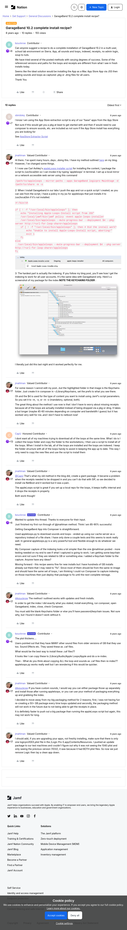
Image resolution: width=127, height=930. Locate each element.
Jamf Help (13, 833)
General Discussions (40, 16)
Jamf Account (14, 870)
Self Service (14, 887)
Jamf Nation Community (20, 844)
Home (6, 16)
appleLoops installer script (57, 168)
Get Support (18, 16)
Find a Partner (15, 865)
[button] (6, 7)
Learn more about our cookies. (63, 908)
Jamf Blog (12, 849)
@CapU (19, 475)
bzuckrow (20, 43)
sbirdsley (20, 115)
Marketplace (14, 854)
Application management (54, 849)
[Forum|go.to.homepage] (19, 7)
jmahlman (20, 155)
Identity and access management (25, 893)
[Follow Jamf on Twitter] (9, 816)
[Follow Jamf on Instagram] (28, 816)
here (101, 160)
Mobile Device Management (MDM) (60, 844)
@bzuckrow (21, 598)
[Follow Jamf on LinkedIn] (15, 816)
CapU (18, 433)
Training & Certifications (20, 838)
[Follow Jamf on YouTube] (21, 816)
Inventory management (53, 854)
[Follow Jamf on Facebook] (34, 816)
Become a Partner (17, 859)
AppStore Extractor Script (34, 136)
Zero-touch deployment (53, 838)
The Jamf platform (51, 833)
